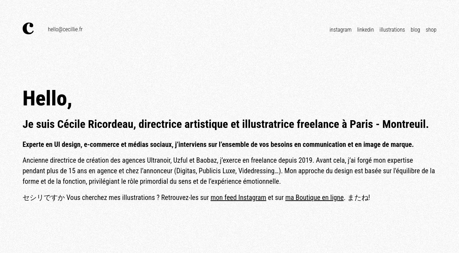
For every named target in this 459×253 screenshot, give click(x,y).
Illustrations (392, 29)
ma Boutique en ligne (314, 197)
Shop (431, 29)
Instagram (340, 29)
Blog (415, 29)
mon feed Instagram (238, 197)
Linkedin (365, 29)
